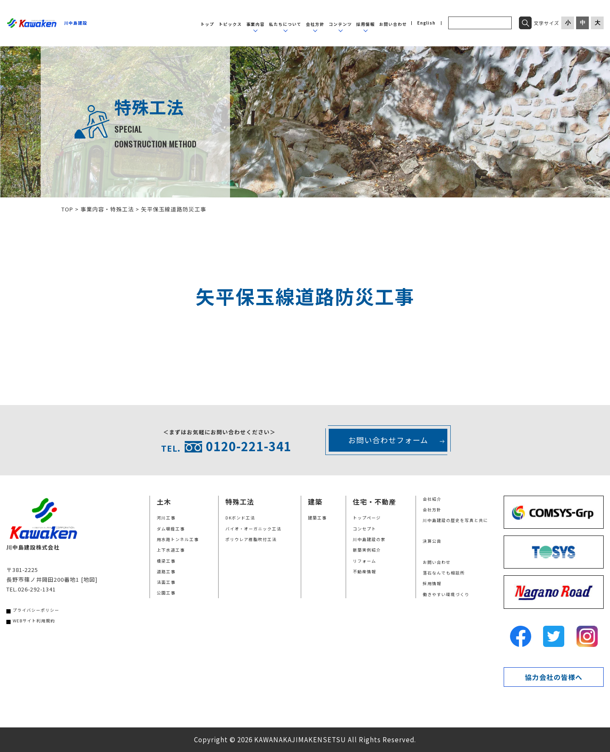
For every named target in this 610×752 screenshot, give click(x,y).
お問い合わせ (393, 24)
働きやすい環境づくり (446, 594)
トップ (207, 24)
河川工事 (166, 518)
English (426, 23)
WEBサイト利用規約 (34, 621)
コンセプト (364, 529)
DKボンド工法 (240, 518)
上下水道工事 (171, 550)
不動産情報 (364, 571)
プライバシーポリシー (36, 610)
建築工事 (317, 518)
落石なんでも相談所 (444, 573)
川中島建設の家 (369, 539)
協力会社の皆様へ (553, 677)
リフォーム (364, 561)
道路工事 (166, 571)
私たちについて (285, 24)
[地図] (89, 579)
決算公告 (432, 541)
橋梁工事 (166, 561)
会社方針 (315, 24)
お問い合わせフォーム (388, 440)
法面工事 (166, 582)
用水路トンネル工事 (178, 539)
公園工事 (166, 593)
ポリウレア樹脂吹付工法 (251, 539)
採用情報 (365, 24)
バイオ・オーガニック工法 (253, 529)
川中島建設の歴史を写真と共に (455, 520)
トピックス (230, 24)
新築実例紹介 (367, 550)
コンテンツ (340, 24)
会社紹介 (432, 499)
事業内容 (255, 24)
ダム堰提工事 (171, 529)
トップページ (367, 518)
